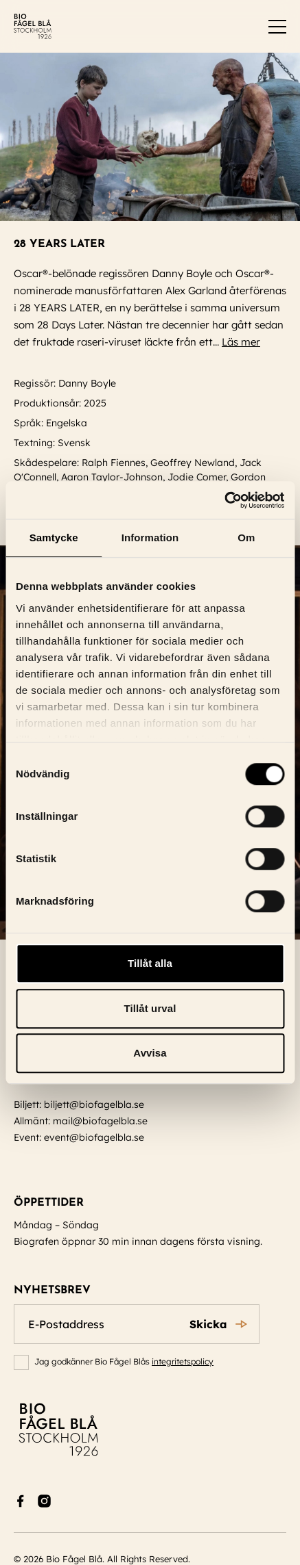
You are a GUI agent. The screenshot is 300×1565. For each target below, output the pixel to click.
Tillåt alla (150, 963)
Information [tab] (150, 537)
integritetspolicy (183, 1361)
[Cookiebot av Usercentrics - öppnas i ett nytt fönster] (224, 500)
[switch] (277, 27)
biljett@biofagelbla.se (94, 1104)
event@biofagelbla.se (94, 1137)
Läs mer (247, 341)
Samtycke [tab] (54, 537)
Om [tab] (246, 537)
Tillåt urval (150, 1008)
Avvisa (149, 1053)
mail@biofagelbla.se (100, 1121)
